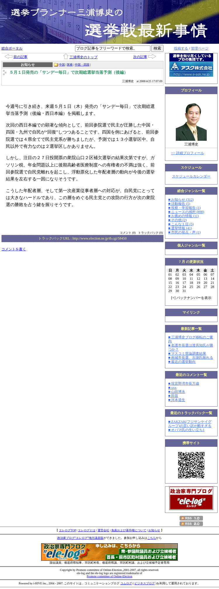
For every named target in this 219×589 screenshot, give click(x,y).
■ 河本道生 (176, 400)
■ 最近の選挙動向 (182, 362)
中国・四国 (82, 64)
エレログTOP (67, 530)
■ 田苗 (173, 396)
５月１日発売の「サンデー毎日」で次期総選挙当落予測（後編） (68, 72)
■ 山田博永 (176, 392)
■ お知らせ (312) (181, 200)
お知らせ (154, 530)
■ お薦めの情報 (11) (183, 216)
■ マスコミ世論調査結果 (187, 353)
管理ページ (199, 48)
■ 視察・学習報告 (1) (184, 208)
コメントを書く (13, 249)
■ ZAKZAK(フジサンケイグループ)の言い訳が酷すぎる (189, 424)
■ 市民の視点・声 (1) (184, 232)
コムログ (126, 583)
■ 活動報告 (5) (179, 204)
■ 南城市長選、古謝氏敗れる (190, 358)
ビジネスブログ (144, 583)
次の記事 (140, 57)
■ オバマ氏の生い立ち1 (186, 430)
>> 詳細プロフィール (187, 153)
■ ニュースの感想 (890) (186, 212)
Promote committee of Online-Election (109, 576)
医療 (70, 64)
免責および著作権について (128, 530)
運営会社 (103, 530)
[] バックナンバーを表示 (191, 298)
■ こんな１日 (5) (181, 224)
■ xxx (172, 388)
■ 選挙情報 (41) (180, 228)
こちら (151, 537)
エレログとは (86, 530)
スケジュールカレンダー (191, 176)
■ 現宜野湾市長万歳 (183, 383)
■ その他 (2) (177, 220)
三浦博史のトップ (83, 57)
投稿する (181, 48)
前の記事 (20, 57)
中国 (62, 64)
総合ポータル (11, 48)
